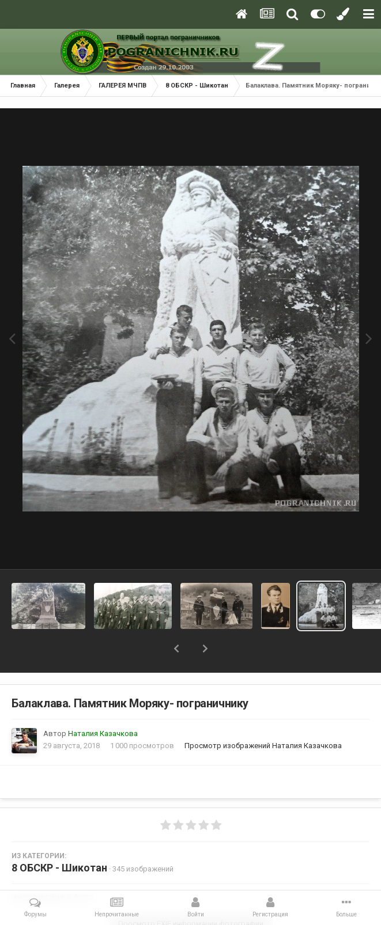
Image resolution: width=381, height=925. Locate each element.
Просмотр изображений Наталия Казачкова (263, 745)
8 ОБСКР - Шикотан (59, 868)
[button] (176, 648)
